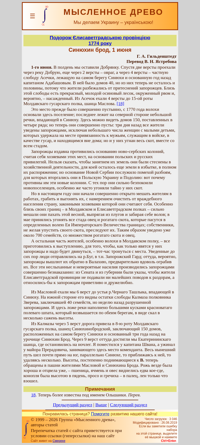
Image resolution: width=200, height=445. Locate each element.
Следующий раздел (128, 404)
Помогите (100, 414)
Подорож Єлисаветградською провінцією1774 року (100, 40)
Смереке (59, 441)
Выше (101, 404)
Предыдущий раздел (72, 404)
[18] (120, 103)
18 (33, 394)
